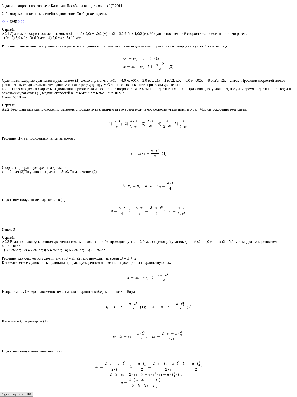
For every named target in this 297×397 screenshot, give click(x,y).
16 (69, 389)
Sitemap (8, 389)
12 (51, 389)
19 (83, 389)
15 (65, 389)
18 (79, 389)
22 (97, 389)
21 (93, 389)
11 (46, 389)
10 (42, 389)
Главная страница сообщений (30, 365)
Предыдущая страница (25, 381)
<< (4, 21)
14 (60, 389)
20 (88, 389)
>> (23, 21)
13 (56, 389)
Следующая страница (24, 373)
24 (107, 389)
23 (102, 389)
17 (74, 389)
